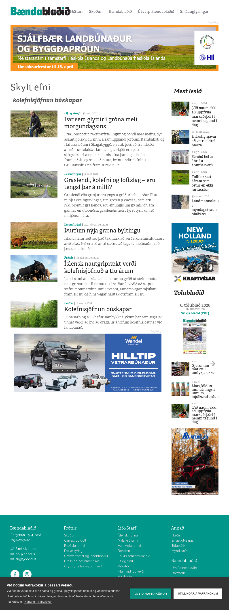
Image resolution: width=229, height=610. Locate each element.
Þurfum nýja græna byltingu (102, 230)
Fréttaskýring (73, 551)
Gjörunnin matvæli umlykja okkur (204, 369)
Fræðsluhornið (74, 545)
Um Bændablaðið (184, 568)
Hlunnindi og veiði (131, 571)
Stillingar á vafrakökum (198, 593)
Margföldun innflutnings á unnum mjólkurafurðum (206, 391)
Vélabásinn (126, 576)
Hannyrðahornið (129, 545)
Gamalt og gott (75, 540)
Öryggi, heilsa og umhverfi (83, 566)
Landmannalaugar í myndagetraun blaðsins (207, 207)
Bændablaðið (120, 11)
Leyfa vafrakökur (150, 593)
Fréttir (54, 11)
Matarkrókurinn (128, 540)
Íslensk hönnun (129, 535)
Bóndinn (124, 551)
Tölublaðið (189, 293)
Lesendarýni (72, 174)
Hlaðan (177, 535)
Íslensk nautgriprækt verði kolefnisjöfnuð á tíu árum (100, 267)
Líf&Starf (74, 11)
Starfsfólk (178, 573)
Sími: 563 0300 (24, 549)
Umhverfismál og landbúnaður (86, 556)
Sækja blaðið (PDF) (195, 313)
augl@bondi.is (23, 559)
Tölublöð (178, 545)
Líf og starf (71, 113)
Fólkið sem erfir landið (134, 556)
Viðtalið (123, 566)
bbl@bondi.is (23, 554)
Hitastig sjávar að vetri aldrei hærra (204, 140)
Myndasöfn (180, 551)
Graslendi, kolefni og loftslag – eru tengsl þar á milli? (109, 183)
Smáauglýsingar (194, 11)
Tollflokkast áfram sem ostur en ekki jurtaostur (202, 183)
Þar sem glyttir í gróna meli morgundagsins (100, 122)
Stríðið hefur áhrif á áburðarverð (202, 160)
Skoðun (96, 11)
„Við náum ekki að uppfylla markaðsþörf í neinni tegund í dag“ (204, 117)
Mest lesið (188, 91)
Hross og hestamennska (81, 561)
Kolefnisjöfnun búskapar (97, 309)
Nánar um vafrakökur (37, 601)
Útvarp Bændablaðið (156, 11)
